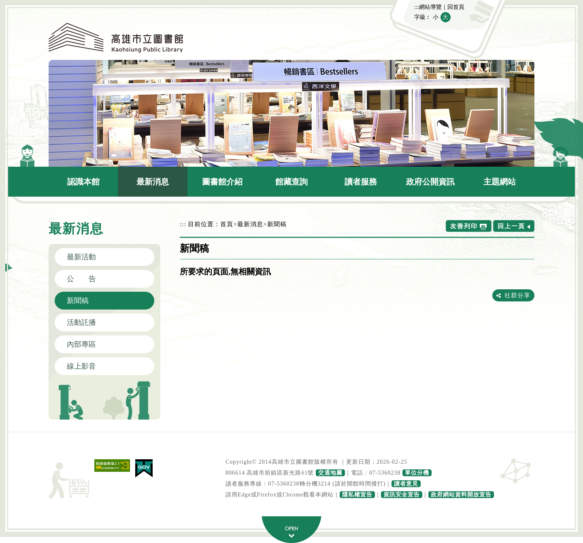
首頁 (226, 224)
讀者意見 (406, 484)
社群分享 (517, 295)
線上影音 (81, 366)
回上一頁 (511, 226)
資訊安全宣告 (401, 495)
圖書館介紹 (222, 181)
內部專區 (81, 344)
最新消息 (152, 181)
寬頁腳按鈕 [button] (291, 529)
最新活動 (81, 257)
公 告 (81, 279)
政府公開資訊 (430, 181)
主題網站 (499, 181)
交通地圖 (330, 473)
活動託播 (81, 322)
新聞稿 (78, 301)
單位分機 (417, 473)
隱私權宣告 (357, 495)
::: (416, 7)
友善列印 (464, 226)
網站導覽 (430, 7)
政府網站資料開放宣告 (461, 495)
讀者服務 (361, 181)
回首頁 (455, 7)
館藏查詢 (291, 181)
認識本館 (83, 181)
